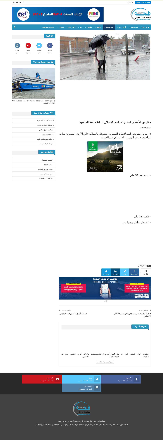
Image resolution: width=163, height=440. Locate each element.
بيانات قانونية (48, 165)
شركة (19, 436)
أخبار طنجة (134, 27)
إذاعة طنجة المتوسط (45, 144)
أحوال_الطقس (141, 266)
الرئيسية (145, 27)
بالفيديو (89, 27)
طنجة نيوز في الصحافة (45, 169)
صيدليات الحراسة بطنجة (45, 125)
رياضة (99, 27)
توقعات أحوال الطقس (45, 130)
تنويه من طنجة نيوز (46, 174)
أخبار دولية (71, 27)
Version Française (48, 27)
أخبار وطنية (109, 27)
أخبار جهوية (122, 27)
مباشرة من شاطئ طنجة (45, 139)
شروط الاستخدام (47, 160)
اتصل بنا (129, 2)
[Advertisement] (105, 99)
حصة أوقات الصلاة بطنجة (45, 121)
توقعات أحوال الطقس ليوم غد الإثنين (73, 314)
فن (81, 27)
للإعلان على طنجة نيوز (45, 178)
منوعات (61, 27)
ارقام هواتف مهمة (48, 134)
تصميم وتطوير (31, 436)
